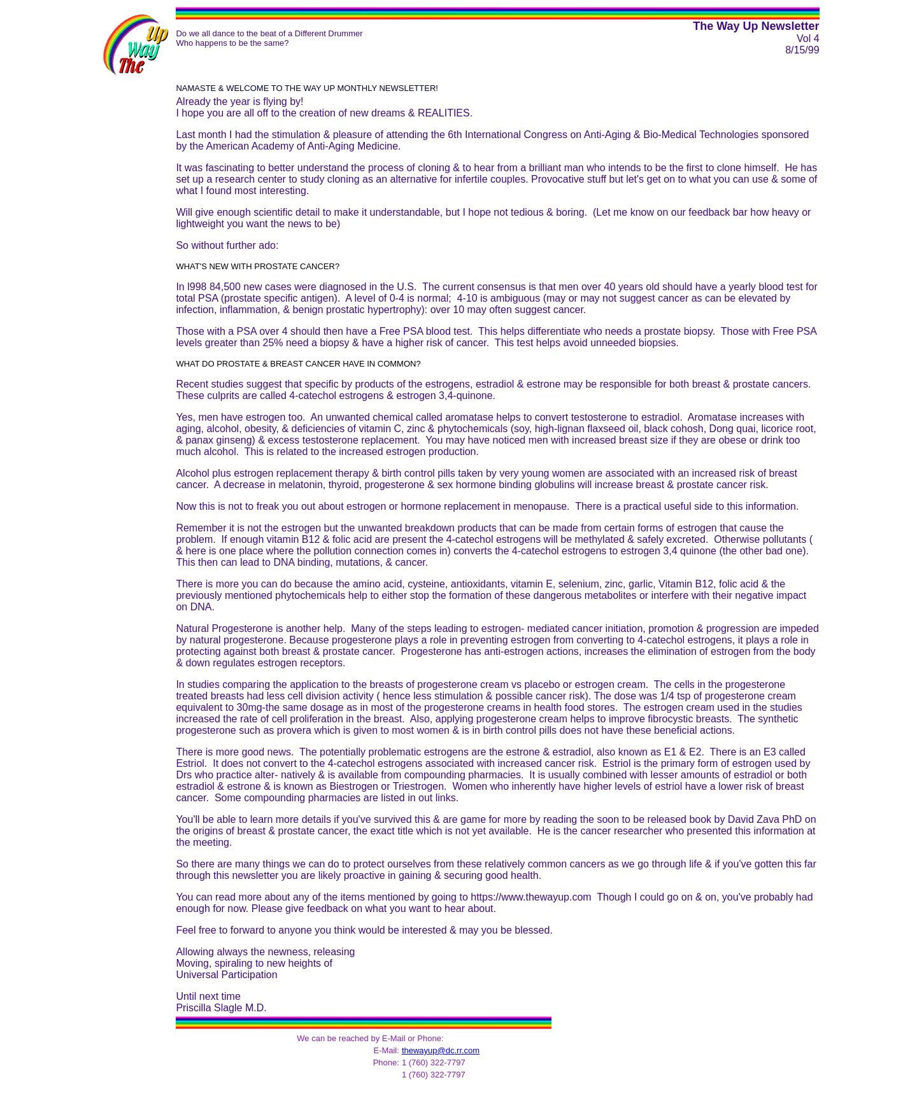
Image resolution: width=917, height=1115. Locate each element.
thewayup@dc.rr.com (441, 1050)
